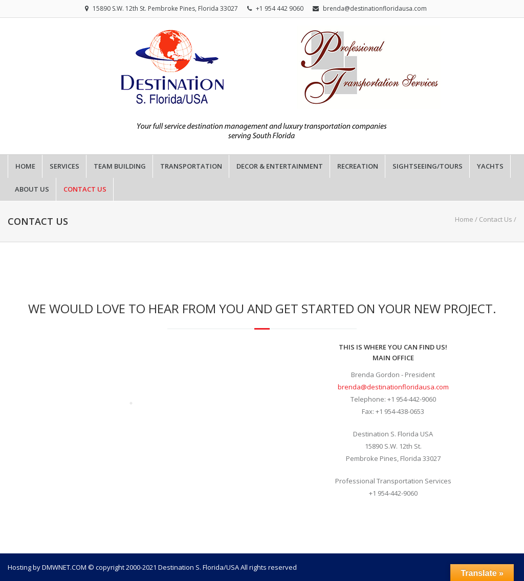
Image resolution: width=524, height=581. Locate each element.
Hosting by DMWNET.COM (47, 567)
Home (25, 166)
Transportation (191, 166)
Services (64, 166)
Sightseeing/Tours (427, 166)
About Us (32, 189)
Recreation (357, 166)
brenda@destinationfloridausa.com (375, 8)
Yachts (490, 166)
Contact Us (84, 189)
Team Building (120, 166)
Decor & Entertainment (279, 166)
